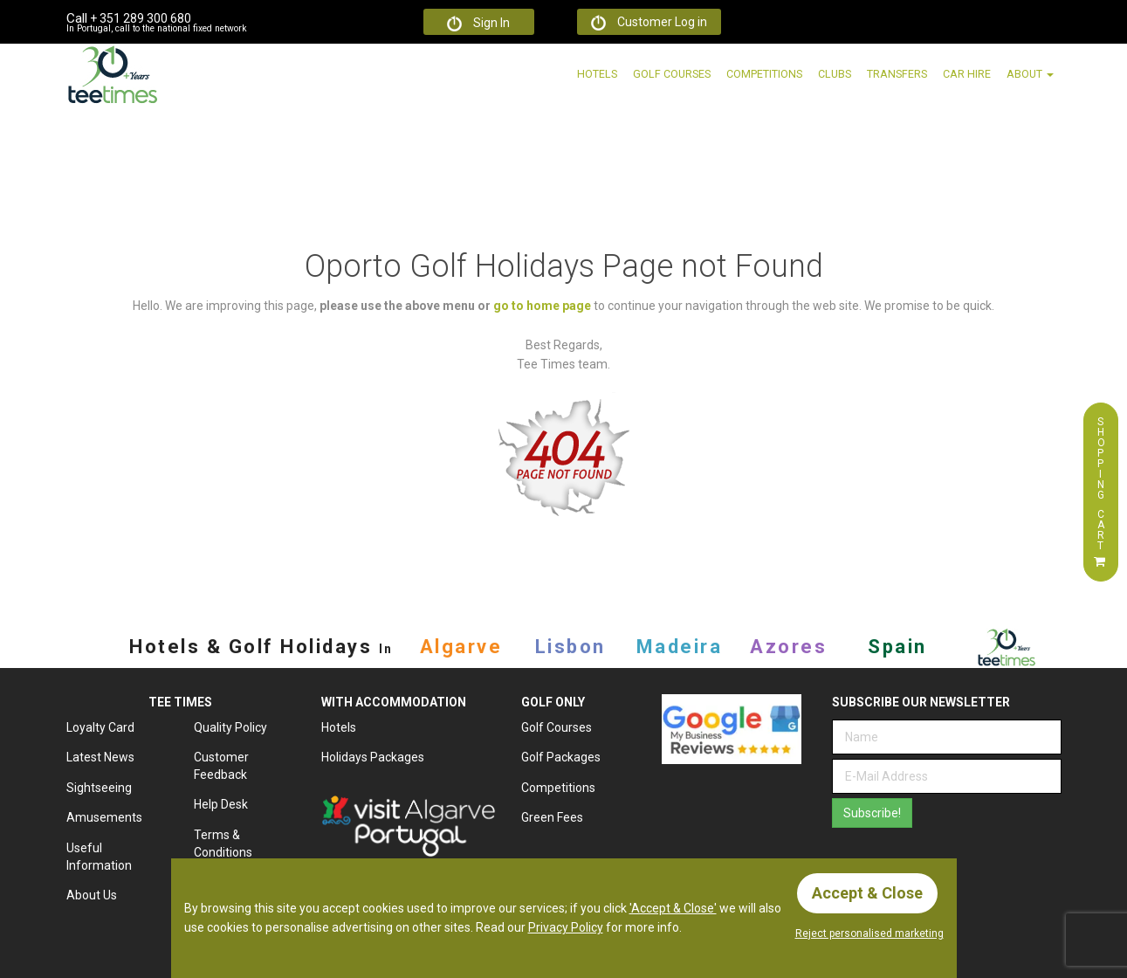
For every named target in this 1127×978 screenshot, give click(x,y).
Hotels (597, 73)
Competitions (764, 73)
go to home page (542, 306)
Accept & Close (867, 893)
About (1030, 73)
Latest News (100, 757)
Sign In (478, 23)
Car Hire (967, 73)
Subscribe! (872, 813)
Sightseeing (99, 788)
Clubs (834, 73)
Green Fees (552, 817)
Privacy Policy (565, 927)
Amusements (104, 817)
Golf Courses (672, 73)
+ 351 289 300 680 (128, 18)
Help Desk (221, 804)
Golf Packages (561, 757)
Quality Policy (230, 727)
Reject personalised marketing (869, 933)
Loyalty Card (100, 727)
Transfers (897, 73)
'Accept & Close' (673, 908)
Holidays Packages (372, 757)
